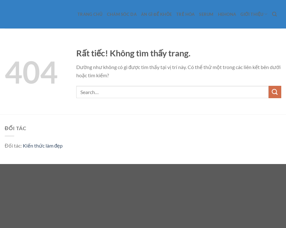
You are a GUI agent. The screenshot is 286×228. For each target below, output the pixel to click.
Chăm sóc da (122, 14)
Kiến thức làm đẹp (43, 145)
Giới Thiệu (253, 14)
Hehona (227, 14)
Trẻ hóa (185, 14)
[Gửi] (275, 92)
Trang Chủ (90, 14)
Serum (206, 14)
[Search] (274, 14)
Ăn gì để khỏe (156, 14)
